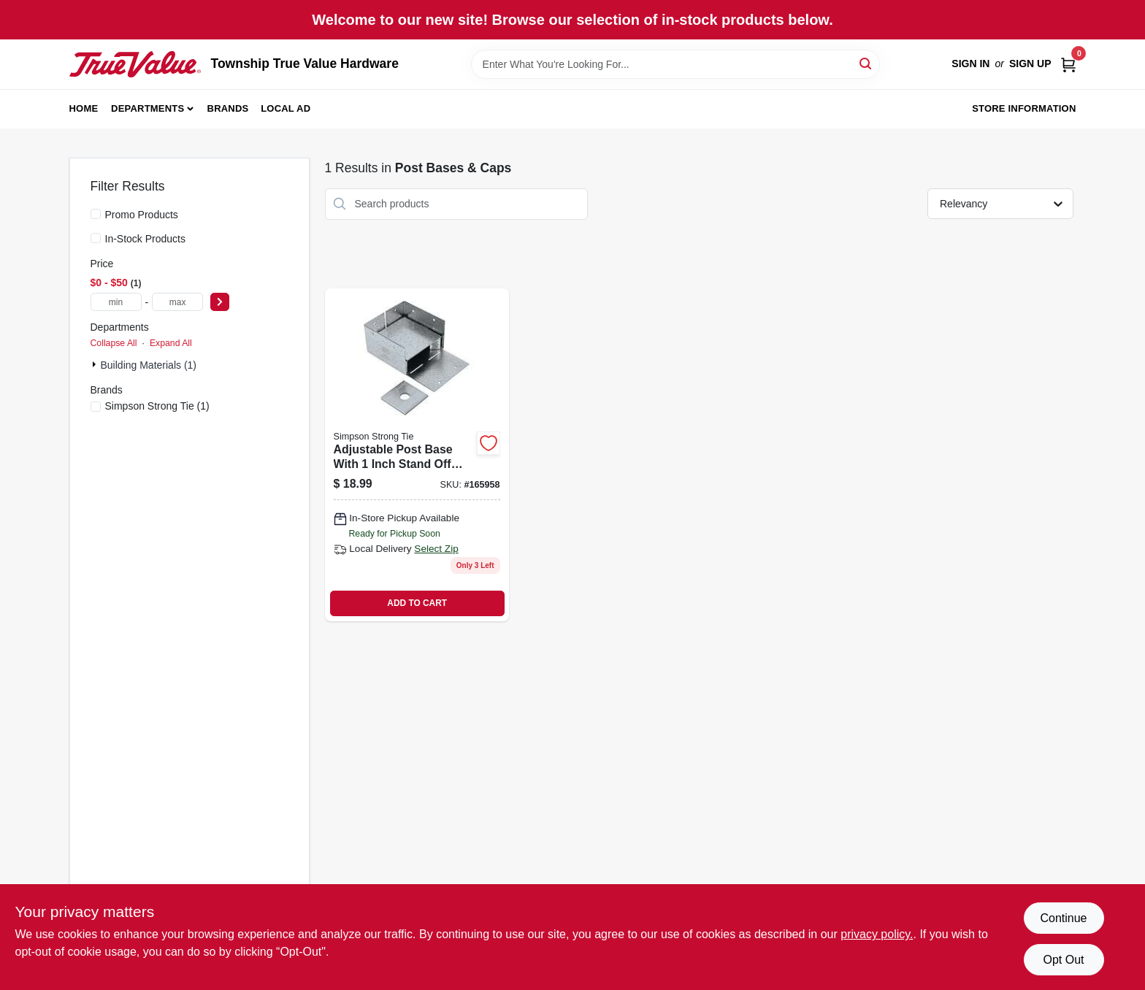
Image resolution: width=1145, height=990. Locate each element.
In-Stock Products (145, 239)
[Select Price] (219, 302)
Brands (228, 108)
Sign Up (1030, 63)
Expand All (171, 343)
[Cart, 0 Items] (1068, 64)
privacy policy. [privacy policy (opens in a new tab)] (876, 934)
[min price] (116, 302)
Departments (147, 108)
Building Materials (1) (149, 365)
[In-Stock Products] (96, 238)
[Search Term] (675, 64)
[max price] (177, 302)
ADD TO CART (417, 603)
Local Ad (285, 108)
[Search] (866, 63)
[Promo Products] (96, 214)
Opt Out (1063, 959)
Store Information (1024, 108)
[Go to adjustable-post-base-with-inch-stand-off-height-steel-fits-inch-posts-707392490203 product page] (417, 454)
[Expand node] (96, 364)
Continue (1063, 918)
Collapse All (114, 343)
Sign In (970, 63)
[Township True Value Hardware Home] (135, 64)
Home (84, 108)
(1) (157, 406)
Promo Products (141, 214)
